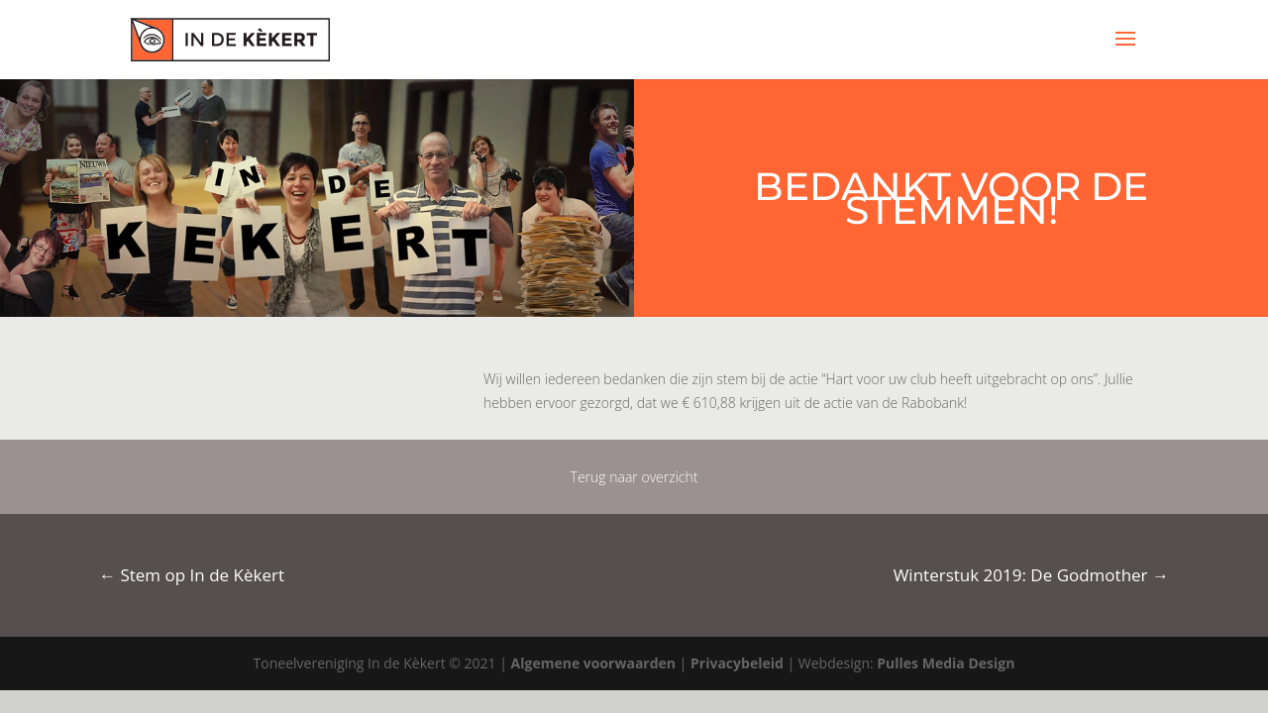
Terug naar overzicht (634, 476)
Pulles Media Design (945, 663)
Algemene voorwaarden (593, 663)
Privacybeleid (737, 663)
